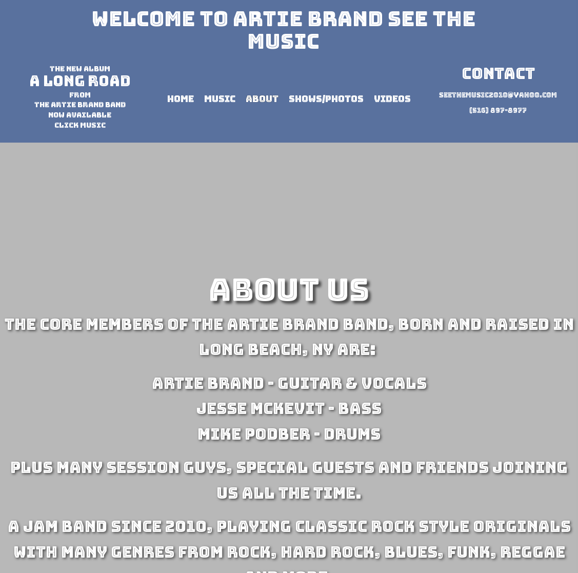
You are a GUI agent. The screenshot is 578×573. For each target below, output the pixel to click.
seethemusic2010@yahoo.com (498, 95)
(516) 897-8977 (498, 110)
